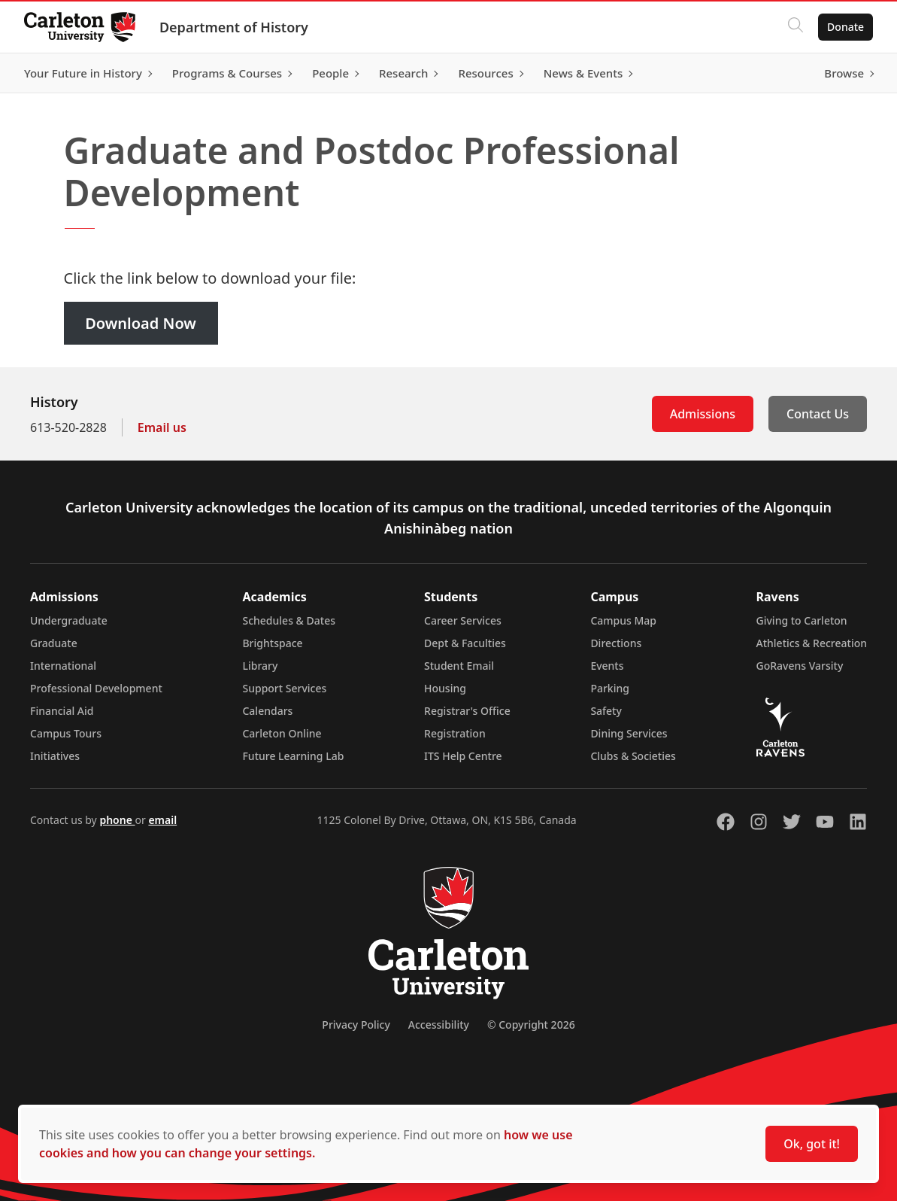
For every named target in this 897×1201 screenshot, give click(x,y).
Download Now (140, 323)
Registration (455, 733)
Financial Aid (61, 711)
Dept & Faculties (465, 643)
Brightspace (272, 643)
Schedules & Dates (288, 620)
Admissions (702, 414)
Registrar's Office (467, 711)
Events (606, 665)
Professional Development (96, 688)
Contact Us (817, 414)
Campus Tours (66, 733)
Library (259, 665)
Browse (844, 73)
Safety (606, 711)
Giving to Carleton (801, 620)
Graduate (53, 643)
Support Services (284, 688)
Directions (615, 643)
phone (117, 820)
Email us (162, 427)
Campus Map (623, 620)
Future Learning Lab (293, 756)
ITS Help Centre (463, 756)
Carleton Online (281, 733)
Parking (609, 688)
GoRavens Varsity (800, 665)
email (162, 820)
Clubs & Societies (632, 756)
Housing (445, 688)
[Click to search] (795, 27)
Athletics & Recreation (811, 643)
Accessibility (438, 1024)
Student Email (459, 665)
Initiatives (55, 756)
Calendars (267, 711)
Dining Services (628, 733)
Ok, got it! (811, 1144)
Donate (845, 27)
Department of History (233, 27)
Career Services (463, 620)
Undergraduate (69, 620)
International (63, 665)
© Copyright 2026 (531, 1024)
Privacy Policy (355, 1024)
